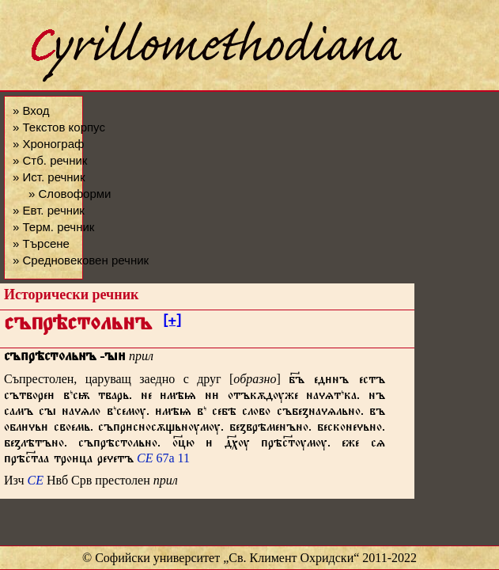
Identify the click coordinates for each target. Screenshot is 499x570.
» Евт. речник (49, 210)
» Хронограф (48, 143)
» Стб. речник (50, 160)
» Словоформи (69, 193)
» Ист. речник (49, 177)
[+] (172, 323)
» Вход (31, 110)
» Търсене (41, 243)
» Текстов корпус (59, 127)
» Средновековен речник (81, 260)
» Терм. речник (53, 227)
